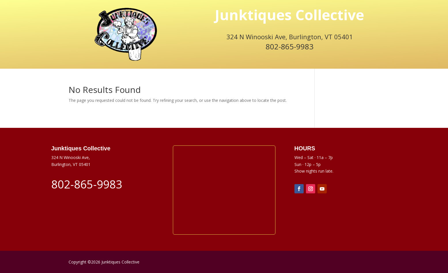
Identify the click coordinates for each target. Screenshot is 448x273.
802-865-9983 (289, 46)
